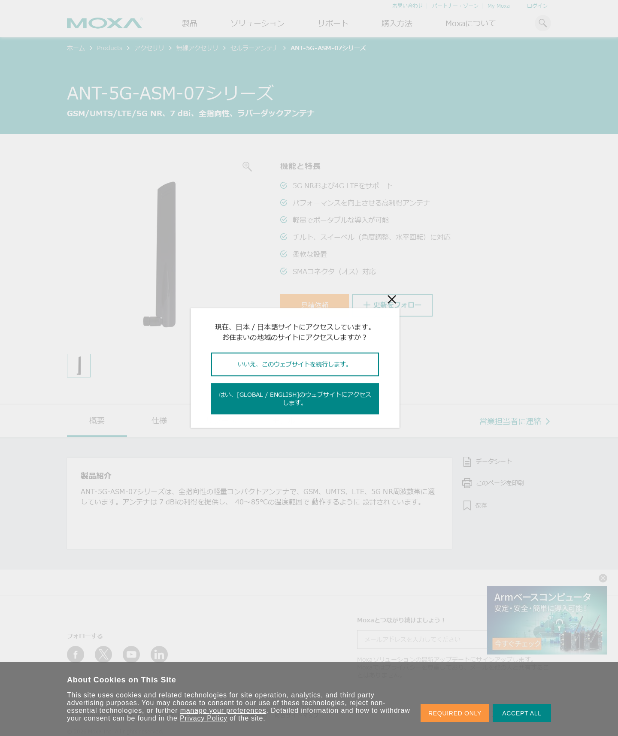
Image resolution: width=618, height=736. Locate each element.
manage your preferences (223, 710)
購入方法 (397, 23)
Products (109, 48)
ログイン (537, 5)
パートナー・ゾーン (455, 5)
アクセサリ (149, 48)
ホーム (76, 48)
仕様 (159, 420)
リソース (221, 420)
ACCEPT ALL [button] (522, 713)
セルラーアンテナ (254, 48)
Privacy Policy (203, 718)
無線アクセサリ (197, 48)
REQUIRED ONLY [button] (455, 713)
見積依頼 (314, 305)
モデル (283, 420)
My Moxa (499, 5)
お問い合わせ (407, 5)
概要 (97, 420)
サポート (333, 23)
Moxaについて (470, 23)
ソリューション (257, 23)
